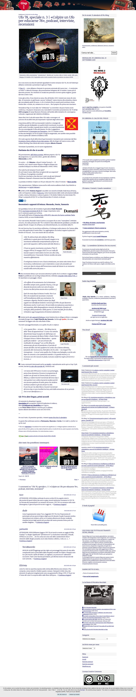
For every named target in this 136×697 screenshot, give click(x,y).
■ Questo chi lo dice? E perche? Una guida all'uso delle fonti (98, 626)
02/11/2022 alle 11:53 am (70, 547)
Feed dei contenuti (87, 662)
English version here (88, 224)
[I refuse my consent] (134, 691)
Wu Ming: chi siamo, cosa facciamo (94, 222)
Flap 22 (22, 88)
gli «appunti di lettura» (37, 317)
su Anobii (48, 364)
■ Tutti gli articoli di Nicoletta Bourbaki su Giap (95, 629)
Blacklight (82, 690)
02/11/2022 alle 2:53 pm (70, 565)
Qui (83, 109)
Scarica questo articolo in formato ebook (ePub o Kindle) (37, 436)
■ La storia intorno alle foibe (89, 619)
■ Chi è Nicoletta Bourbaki (89, 607)
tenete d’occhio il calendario (58, 417)
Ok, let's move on (62, 694)
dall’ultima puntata (37, 155)
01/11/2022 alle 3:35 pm (70, 529)
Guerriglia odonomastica (95, 360)
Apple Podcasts (34, 187)
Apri (83, 107)
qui (102, 312)
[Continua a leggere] (60, 504)
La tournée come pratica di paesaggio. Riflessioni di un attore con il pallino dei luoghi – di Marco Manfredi (97, 407)
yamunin (23, 529)
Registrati (85, 657)
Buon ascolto (71, 182)
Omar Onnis (84, 433)
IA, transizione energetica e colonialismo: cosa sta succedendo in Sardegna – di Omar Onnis (97, 449)
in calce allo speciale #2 (37, 366)
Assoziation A (23, 403)
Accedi (84, 659)
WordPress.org (86, 666)
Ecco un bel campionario (90, 576)
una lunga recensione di (32, 211)
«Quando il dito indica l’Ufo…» (67, 276)
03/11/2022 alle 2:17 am (70, 510)
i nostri (100, 236)
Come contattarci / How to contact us (94, 228)
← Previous (22, 480)
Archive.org (22, 187)
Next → (76, 480)
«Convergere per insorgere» (38, 131)
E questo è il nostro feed (99, 315)
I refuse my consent (74, 694)
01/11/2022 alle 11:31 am (70, 495)
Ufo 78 (27, 476)
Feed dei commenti (87, 664)
